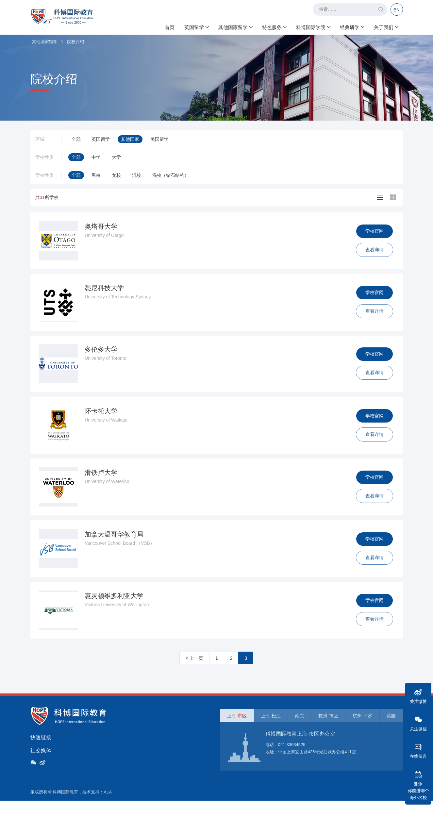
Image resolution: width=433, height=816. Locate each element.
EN (396, 9)
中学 (96, 157)
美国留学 (159, 139)
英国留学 (196, 26)
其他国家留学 (235, 26)
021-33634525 (292, 759)
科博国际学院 (313, 26)
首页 (170, 26)
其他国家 (130, 139)
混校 (136, 175)
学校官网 (373, 232)
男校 (96, 175)
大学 (116, 157)
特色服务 (274, 26)
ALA (108, 807)
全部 (76, 139)
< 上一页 (194, 673)
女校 (116, 175)
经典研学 (352, 26)
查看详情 (373, 250)
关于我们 (386, 26)
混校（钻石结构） (170, 175)
